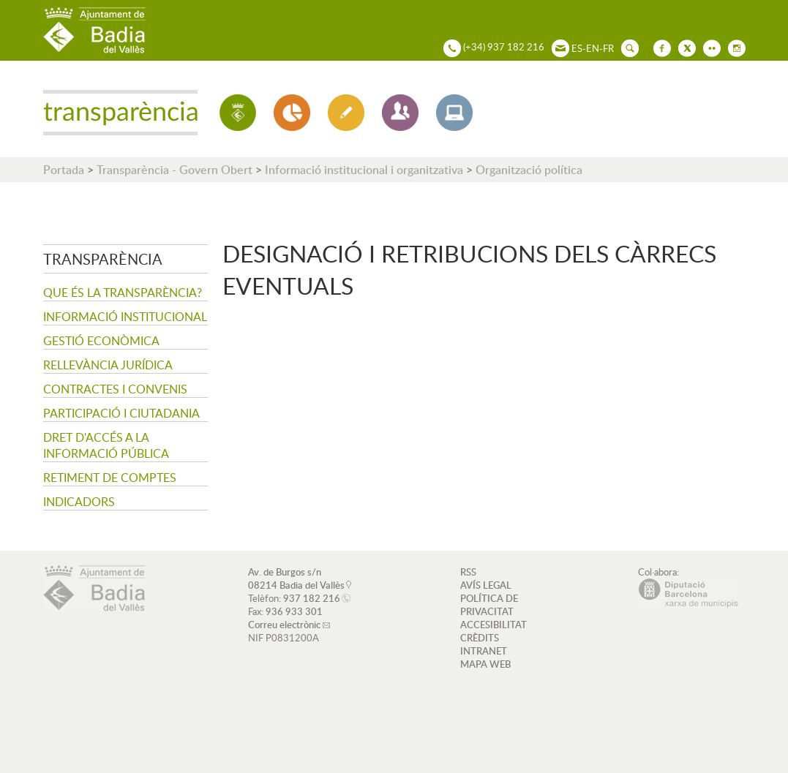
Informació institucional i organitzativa (364, 170)
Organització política (529, 170)
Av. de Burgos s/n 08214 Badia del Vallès (296, 578)
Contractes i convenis (115, 389)
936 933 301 (294, 611)
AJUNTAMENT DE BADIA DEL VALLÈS (94, 30)
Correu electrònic (284, 624)
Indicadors (79, 502)
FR (608, 48)
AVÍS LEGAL (485, 585)
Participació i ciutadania (121, 413)
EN (592, 48)
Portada (63, 170)
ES (576, 48)
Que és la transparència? (122, 292)
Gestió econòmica (101, 341)
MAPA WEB (485, 664)
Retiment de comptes (109, 478)
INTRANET (483, 650)
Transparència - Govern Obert (174, 170)
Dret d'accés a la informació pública (106, 445)
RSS (468, 571)
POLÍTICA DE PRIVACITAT (489, 605)
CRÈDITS (479, 637)
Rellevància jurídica (108, 365)
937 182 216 (311, 598)
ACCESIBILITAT (493, 624)
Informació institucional (125, 317)
